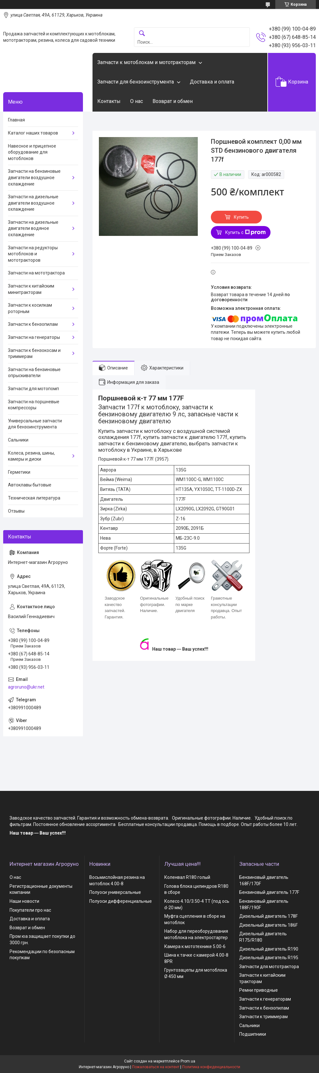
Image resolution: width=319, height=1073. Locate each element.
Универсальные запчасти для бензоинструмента (35, 424)
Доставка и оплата (212, 82)
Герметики (19, 472)
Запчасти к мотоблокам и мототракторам (146, 62)
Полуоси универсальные (115, 892)
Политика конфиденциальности (211, 1067)
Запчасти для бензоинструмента (135, 82)
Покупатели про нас (30, 910)
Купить (241, 217)
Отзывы (16, 511)
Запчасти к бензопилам (33, 324)
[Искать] (141, 34)
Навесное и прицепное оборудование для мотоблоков (32, 152)
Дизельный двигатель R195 (268, 957)
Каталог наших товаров (33, 132)
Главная (16, 119)
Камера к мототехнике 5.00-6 (195, 946)
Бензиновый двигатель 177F (269, 892)
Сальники (18, 439)
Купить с (245, 232)
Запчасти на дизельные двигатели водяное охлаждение (33, 228)
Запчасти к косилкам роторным (30, 308)
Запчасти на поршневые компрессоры (33, 405)
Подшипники (252, 1034)
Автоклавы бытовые (29, 484)
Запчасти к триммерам (263, 1016)
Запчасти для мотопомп (33, 388)
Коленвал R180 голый (187, 877)
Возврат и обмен (172, 101)
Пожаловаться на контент (155, 1067)
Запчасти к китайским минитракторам (31, 289)
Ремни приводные (258, 990)
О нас (136, 101)
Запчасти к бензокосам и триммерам (34, 353)
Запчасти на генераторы (34, 337)
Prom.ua (188, 1061)
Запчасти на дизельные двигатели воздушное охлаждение (33, 203)
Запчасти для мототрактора (269, 966)
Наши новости (24, 901)
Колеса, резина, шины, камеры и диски (31, 456)
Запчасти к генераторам (265, 999)
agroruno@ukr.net (26, 687)
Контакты (109, 101)
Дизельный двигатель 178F (268, 916)
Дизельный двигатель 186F (268, 925)
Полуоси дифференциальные (120, 901)
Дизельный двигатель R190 (268, 949)
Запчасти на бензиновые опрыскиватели (34, 372)
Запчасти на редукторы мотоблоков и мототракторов (33, 254)
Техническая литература (34, 497)
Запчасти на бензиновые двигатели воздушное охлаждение (34, 177)
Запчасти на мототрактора (36, 272)
